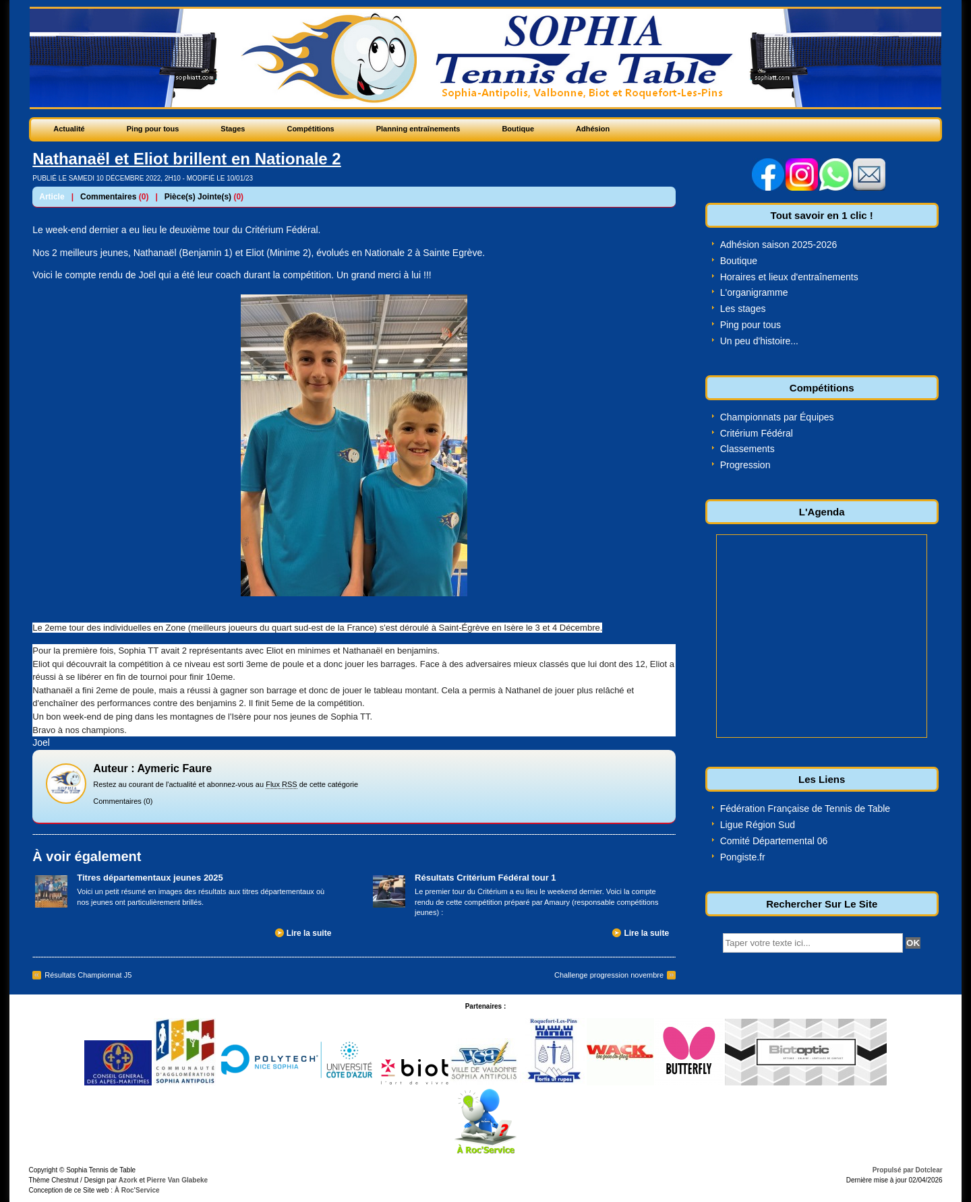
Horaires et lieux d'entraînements (789, 277)
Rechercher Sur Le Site (821, 904)
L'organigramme (754, 292)
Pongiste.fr (742, 857)
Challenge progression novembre (609, 975)
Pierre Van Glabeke (177, 1180)
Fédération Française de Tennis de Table (805, 808)
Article (51, 196)
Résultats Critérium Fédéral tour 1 (485, 878)
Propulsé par (894, 1170)
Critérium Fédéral (756, 433)
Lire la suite (309, 933)
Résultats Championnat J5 (88, 975)
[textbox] (813, 943)
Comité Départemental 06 (774, 840)
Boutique (738, 260)
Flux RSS (281, 784)
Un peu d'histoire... (759, 341)
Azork (128, 1180)
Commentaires (108, 196)
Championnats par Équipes (777, 417)
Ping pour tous (750, 324)
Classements (747, 448)
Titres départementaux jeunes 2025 (150, 878)
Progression (745, 465)
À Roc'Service (136, 1190)
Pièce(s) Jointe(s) (198, 196)
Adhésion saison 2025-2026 (778, 244)
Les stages (743, 308)
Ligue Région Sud (757, 824)
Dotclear (929, 1170)
